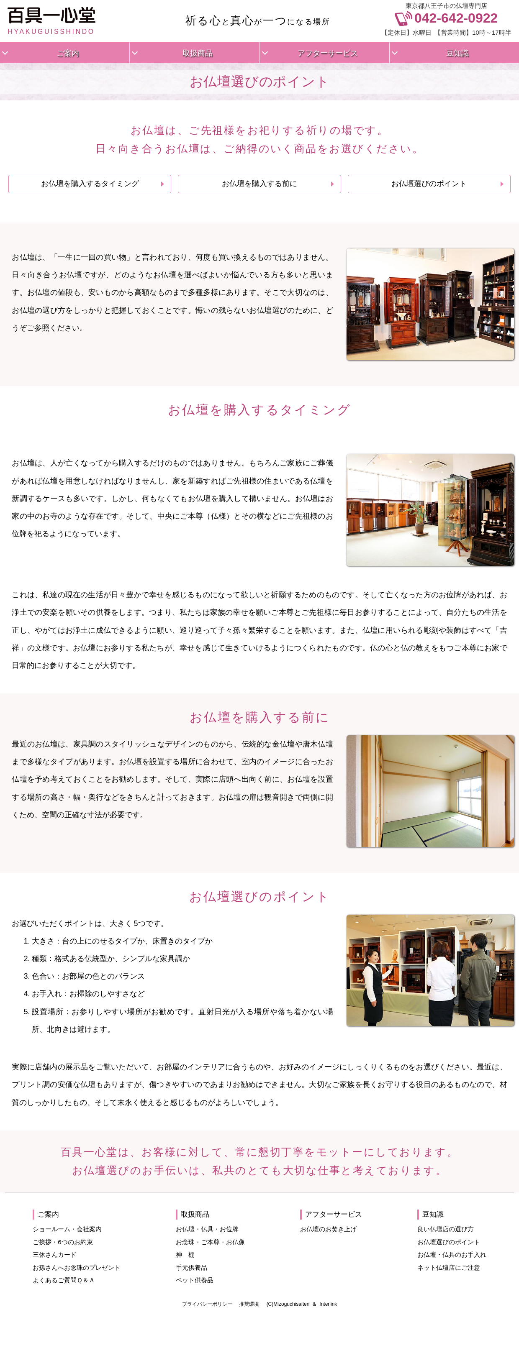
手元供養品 (191, 1267)
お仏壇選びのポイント (429, 183)
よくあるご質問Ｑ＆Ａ (64, 1280)
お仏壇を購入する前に (259, 183)
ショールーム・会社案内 (67, 1229)
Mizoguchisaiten (291, 1304)
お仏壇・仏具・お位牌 (207, 1229)
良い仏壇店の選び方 (445, 1229)
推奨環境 (249, 1304)
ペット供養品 (194, 1280)
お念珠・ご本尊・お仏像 (210, 1242)
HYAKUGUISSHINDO (51, 21)
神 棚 (185, 1254)
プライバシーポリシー (207, 1304)
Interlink (328, 1304)
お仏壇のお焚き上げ (328, 1229)
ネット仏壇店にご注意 (448, 1267)
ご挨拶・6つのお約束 (62, 1242)
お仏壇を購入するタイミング (90, 183)
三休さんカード (55, 1254)
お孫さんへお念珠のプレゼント (77, 1267)
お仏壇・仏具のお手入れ (451, 1254)
